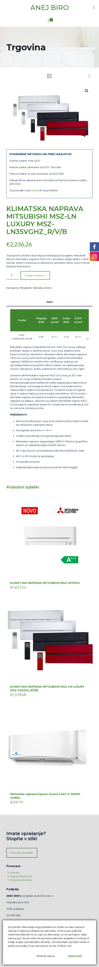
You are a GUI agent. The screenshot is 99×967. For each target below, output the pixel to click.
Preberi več (64, 945)
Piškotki (15, 872)
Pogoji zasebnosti (21, 876)
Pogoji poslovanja (21, 879)
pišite (35, 190)
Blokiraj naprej (46, 955)
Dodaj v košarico (35, 275)
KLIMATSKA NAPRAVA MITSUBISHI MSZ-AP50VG (45, 583)
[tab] (49, 302)
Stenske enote (42, 287)
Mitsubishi (26, 287)
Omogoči (75, 956)
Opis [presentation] (49, 301)
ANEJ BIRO (49, 7)
